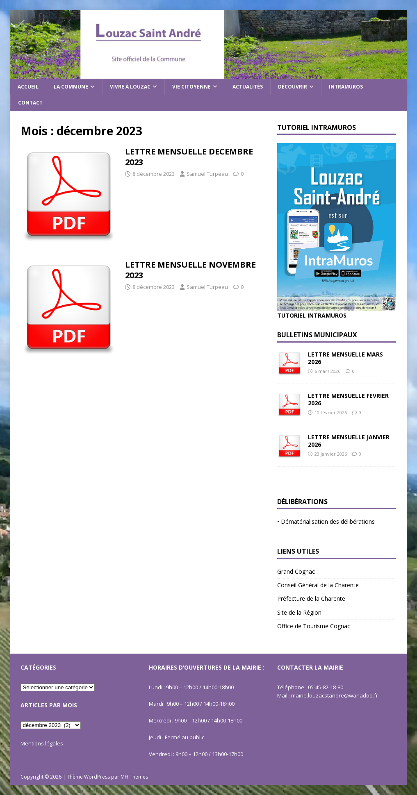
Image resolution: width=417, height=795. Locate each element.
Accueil (28, 86)
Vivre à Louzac (130, 86)
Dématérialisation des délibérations (328, 521)
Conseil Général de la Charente (318, 585)
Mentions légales (42, 743)
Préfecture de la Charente (311, 598)
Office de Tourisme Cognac (313, 626)
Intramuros (346, 86)
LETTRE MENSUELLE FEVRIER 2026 (348, 399)
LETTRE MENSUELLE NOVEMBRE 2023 (190, 270)
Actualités (247, 86)
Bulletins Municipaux (317, 334)
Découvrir (292, 86)
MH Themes (134, 776)
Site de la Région (299, 612)
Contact (30, 102)
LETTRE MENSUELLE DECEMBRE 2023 (189, 157)
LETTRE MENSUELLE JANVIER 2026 (349, 440)
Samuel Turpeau (207, 173)
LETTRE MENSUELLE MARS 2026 (345, 358)
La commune (71, 86)
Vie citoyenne (191, 86)
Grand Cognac (296, 571)
